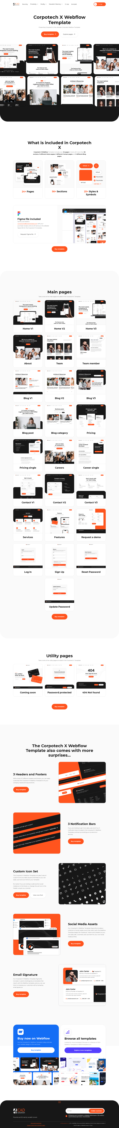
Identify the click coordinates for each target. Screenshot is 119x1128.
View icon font (38, 895)
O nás (67, 4)
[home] (16, 4)
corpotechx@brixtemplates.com (27, 223)
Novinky (25, 4)
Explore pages (69, 34)
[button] (34, 4)
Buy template (50, 34)
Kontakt (74, 4)
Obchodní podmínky (36, 1123)
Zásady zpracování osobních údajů (36, 1125)
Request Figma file (28, 234)
